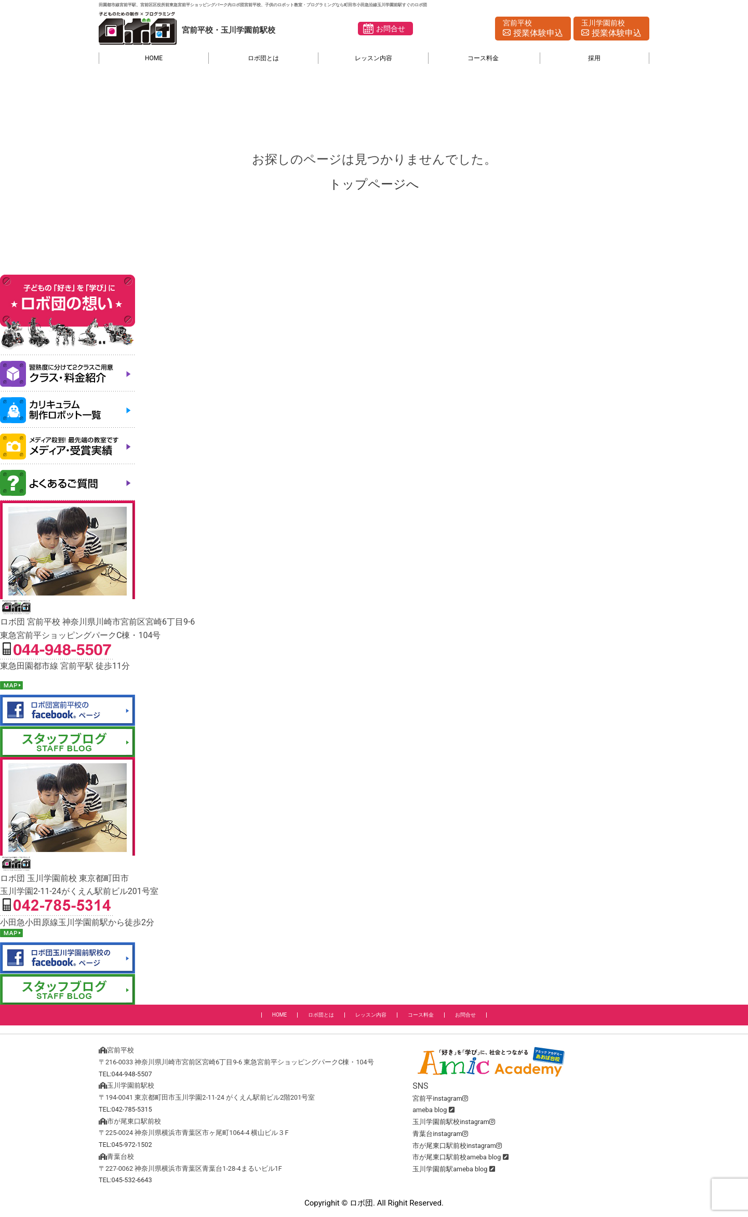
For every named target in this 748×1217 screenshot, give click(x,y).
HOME (154, 58)
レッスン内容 (373, 58)
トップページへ (374, 184)
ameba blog (429, 1110)
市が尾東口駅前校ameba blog (456, 1157)
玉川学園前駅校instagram (453, 1122)
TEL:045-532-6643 (125, 1180)
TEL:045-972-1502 (125, 1144)
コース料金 (483, 58)
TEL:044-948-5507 (125, 1074)
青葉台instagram (440, 1134)
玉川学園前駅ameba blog (449, 1169)
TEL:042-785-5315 (125, 1109)
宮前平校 (533, 29)
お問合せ (390, 28)
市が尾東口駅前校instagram (457, 1146)
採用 (594, 58)
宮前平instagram (440, 1098)
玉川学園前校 (611, 29)
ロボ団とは (263, 58)
